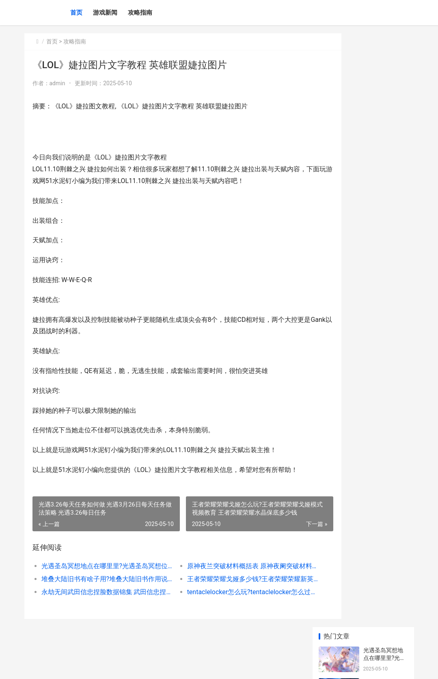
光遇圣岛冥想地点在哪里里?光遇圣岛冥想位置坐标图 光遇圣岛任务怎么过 (98, 577)
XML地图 (203, 666)
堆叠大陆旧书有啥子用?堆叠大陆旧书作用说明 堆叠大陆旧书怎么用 (98, 590)
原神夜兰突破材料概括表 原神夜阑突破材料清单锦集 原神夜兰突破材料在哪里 (225, 577)
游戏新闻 (105, 12)
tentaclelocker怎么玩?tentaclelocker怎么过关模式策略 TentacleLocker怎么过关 (225, 603)
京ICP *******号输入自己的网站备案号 (151, 666)
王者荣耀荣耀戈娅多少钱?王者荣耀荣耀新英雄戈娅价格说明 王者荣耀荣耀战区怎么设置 (225, 590)
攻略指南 (140, 12)
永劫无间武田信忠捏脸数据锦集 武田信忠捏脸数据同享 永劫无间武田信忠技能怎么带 (98, 603)
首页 (76, 12)
